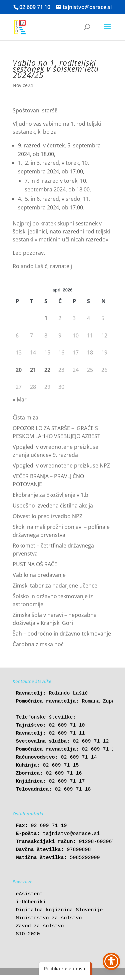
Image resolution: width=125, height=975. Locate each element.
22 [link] (47, 369)
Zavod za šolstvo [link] (40, 926)
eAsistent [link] (29, 894)
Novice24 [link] (23, 85)
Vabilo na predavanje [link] (39, 575)
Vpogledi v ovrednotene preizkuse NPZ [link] (61, 465)
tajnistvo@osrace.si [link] (71, 834)
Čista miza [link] (25, 417)
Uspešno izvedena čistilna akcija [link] (53, 505)
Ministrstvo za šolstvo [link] (49, 918)
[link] (20, 26)
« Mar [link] (20, 399)
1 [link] (45, 318)
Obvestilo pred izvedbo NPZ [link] (47, 516)
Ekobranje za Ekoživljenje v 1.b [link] (50, 495)
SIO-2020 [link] (28, 934)
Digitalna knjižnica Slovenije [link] (59, 910)
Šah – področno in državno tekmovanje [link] (62, 633)
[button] (107, 31)
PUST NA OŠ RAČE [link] (35, 564)
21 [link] (33, 369)
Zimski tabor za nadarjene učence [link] (55, 585)
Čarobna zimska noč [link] (38, 644)
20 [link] (19, 369)
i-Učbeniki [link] (31, 902)
